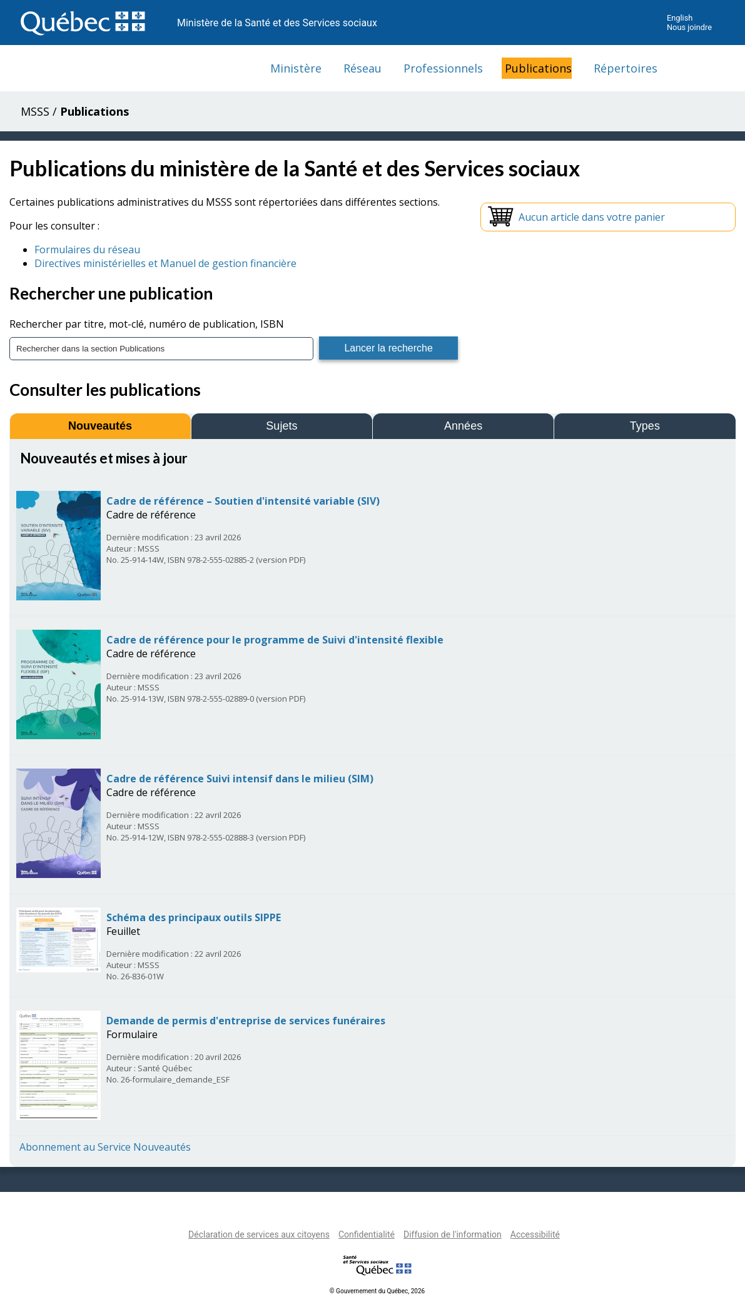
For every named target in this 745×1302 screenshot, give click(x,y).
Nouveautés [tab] (100, 426)
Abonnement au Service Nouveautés (105, 1147)
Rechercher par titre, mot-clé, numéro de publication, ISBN (146, 324)
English (679, 18)
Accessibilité (535, 1234)
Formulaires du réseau (87, 249)
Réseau (362, 68)
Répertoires (625, 68)
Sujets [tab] (281, 426)
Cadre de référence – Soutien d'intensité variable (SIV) (243, 501)
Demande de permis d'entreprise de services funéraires (245, 1020)
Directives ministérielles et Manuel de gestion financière (165, 263)
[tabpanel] (372, 801)
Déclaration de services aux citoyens (259, 1234)
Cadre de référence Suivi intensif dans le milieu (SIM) (239, 778)
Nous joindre (689, 27)
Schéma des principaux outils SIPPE (193, 917)
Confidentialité (366, 1234)
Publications (538, 68)
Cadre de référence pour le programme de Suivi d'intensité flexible (274, 640)
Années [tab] (463, 426)
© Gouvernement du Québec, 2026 (377, 1291)
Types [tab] (645, 426)
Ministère (296, 68)
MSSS (35, 111)
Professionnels (443, 68)
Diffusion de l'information (452, 1234)
